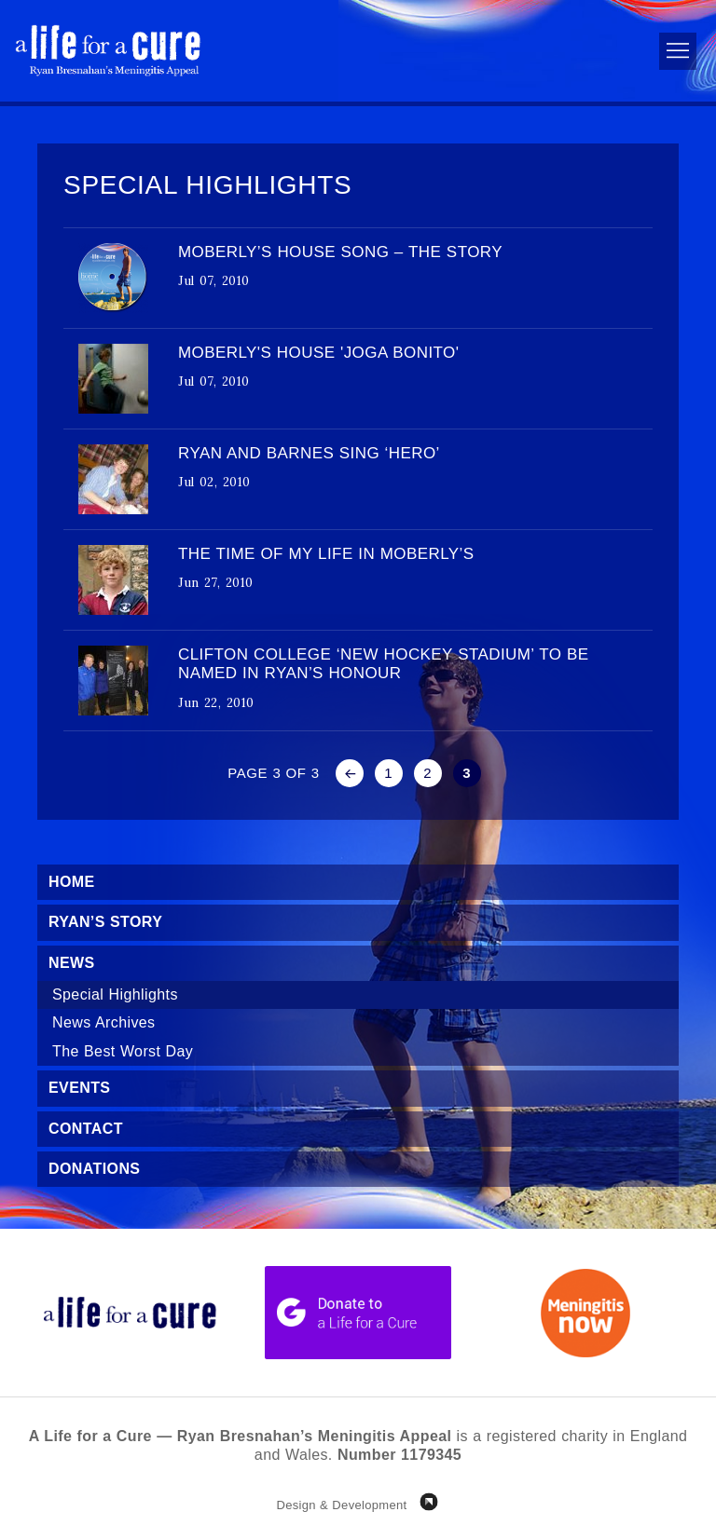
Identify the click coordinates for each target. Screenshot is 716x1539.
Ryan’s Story (105, 922)
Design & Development (341, 1505)
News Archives (104, 1022)
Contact (85, 1129)
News (71, 963)
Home (71, 882)
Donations (94, 1169)
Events (79, 1088)
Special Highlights (115, 994)
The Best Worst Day (122, 1051)
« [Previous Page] (350, 773)
